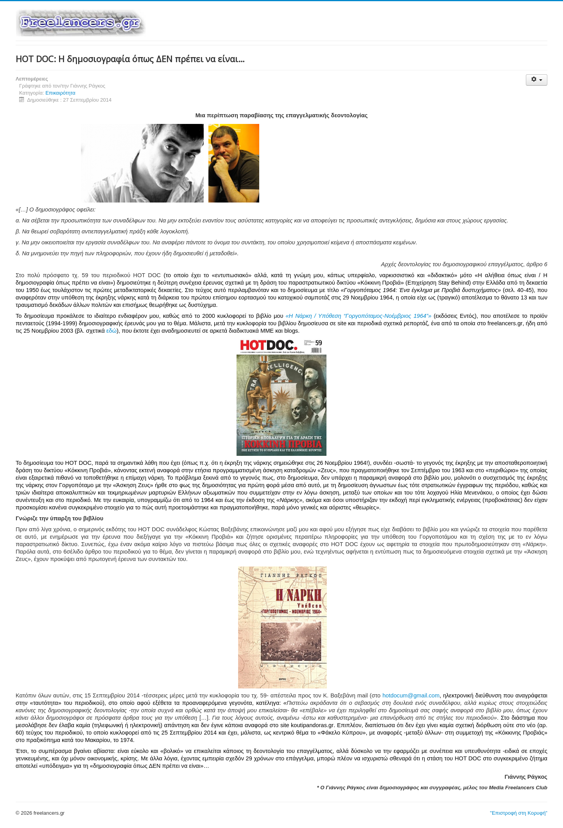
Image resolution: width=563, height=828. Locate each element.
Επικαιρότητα (60, 93)
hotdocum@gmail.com (410, 695)
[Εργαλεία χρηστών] (536, 80)
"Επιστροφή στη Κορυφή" (518, 813)
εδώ (111, 331)
